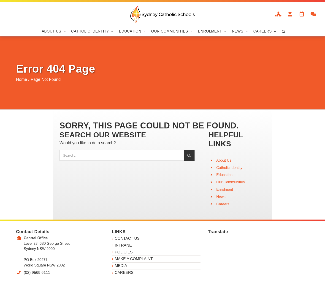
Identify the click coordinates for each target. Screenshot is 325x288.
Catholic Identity (229, 168)
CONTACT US (127, 238)
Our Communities (230, 182)
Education (224, 175)
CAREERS (124, 272)
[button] (283, 31)
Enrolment (224, 189)
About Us (223, 160)
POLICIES (124, 252)
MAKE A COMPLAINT (134, 259)
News (220, 197)
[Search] (189, 155)
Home (21, 79)
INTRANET (124, 245)
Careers (222, 204)
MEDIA (121, 266)
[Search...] (122, 155)
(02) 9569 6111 (37, 272)
